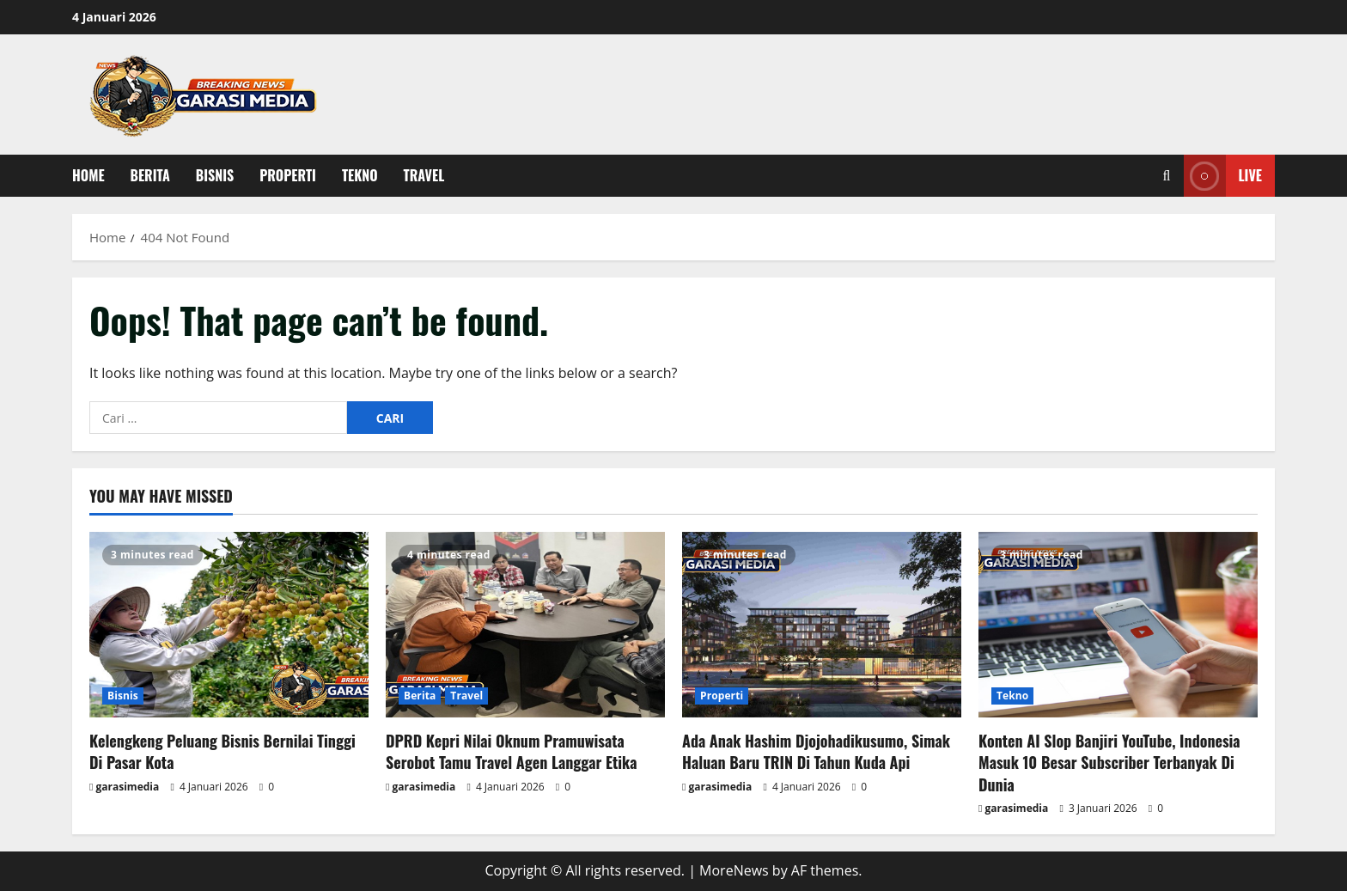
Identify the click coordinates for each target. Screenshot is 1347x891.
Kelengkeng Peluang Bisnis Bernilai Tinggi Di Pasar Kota (222, 751)
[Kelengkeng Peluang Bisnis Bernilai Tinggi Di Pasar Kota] (229, 625)
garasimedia (128, 786)
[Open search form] (1167, 175)
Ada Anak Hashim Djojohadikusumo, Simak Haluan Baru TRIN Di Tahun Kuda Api (816, 751)
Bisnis (215, 175)
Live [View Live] (1223, 176)
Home (88, 175)
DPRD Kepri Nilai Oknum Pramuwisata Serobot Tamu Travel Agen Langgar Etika (511, 751)
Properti (287, 175)
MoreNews (734, 870)
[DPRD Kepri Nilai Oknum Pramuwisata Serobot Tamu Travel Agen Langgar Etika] (525, 625)
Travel (424, 175)
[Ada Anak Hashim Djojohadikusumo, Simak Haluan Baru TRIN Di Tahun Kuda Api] (821, 625)
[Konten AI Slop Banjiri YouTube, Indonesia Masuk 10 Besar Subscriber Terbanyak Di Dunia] (1118, 625)
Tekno (360, 175)
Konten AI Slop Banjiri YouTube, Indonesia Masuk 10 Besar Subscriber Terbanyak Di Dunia (1109, 762)
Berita (150, 175)
